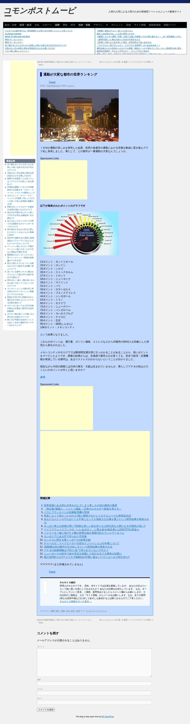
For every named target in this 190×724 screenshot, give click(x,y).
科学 (73, 25)
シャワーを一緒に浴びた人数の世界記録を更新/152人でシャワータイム (84, 533)
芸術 (128, 25)
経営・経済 (25, 25)
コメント (40, 646)
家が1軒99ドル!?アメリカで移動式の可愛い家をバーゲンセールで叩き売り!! (87, 557)
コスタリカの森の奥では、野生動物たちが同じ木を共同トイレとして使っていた (39, 31)
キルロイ (71, 86)
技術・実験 (84, 25)
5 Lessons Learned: (13, 34)
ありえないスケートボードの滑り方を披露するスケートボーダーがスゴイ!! (20, 224)
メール (40, 689)
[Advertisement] (63, 179)
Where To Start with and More (17, 36)
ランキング (90, 611)
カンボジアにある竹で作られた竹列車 (65, 536)
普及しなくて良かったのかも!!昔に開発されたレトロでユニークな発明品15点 (87, 515)
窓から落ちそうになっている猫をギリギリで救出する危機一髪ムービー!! (20, 266)
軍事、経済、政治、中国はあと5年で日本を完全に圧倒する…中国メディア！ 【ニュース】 (136, 54)
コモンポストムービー (39, 13)
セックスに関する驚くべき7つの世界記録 (67, 540)
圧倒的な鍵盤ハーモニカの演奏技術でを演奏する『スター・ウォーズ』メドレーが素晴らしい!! (21, 190)
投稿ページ (170, 25)
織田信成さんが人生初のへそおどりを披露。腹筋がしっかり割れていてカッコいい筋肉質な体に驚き (139, 48)
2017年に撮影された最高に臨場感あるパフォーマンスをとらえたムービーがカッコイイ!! (20, 241)
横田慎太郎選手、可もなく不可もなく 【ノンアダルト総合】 (123, 51)
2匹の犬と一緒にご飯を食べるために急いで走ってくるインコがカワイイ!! (21, 283)
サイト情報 (140, 25)
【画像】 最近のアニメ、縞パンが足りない (115, 31)
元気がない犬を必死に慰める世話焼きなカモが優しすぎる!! (30, 48)
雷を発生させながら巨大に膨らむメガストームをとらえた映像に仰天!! (20, 232)
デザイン (98, 25)
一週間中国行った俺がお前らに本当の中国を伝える (118, 39)
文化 (37, 25)
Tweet (52, 82)
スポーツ (47, 25)
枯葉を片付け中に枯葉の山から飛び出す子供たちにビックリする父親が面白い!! (20, 300)
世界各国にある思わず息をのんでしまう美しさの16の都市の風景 (80, 505)
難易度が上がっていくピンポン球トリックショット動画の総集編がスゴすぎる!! (20, 258)
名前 (39, 680)
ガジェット (117, 25)
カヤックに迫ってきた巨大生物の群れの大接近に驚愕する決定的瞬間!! (20, 308)
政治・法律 (10, 25)
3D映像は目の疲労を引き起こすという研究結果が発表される (78, 546)
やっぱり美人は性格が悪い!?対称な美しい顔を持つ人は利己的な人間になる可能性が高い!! (94, 526)
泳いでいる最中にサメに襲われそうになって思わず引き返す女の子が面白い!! (20, 274)
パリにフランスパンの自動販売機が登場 (66, 512)
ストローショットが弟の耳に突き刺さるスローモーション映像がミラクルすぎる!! (20, 291)
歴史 (65, 25)
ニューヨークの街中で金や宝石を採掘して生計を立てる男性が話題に (83, 553)
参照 (42, 377)
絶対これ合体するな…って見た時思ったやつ (115, 34)
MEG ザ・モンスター (14, 39)
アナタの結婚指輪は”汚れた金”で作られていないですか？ (76, 550)
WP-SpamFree (107, 717)
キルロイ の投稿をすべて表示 (76, 601)
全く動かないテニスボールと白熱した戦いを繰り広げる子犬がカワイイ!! (35, 45)
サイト (40, 698)
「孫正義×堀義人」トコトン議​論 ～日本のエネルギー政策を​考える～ (83, 508)
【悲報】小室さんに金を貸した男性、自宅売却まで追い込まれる (124, 42)
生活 (68, 611)
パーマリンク (101, 611)
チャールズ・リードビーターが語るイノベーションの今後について (81, 543)
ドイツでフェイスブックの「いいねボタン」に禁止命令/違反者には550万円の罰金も (91, 529)
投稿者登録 (155, 25)
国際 (57, 25)
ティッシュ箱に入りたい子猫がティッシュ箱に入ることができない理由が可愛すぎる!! (20, 249)
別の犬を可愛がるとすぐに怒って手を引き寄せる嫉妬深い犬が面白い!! (20, 215)
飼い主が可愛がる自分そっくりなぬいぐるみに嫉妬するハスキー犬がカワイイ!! (20, 322)
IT (107, 25)
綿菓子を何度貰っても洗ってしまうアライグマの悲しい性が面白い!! (20, 181)
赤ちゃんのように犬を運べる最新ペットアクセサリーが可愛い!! (126, 62)
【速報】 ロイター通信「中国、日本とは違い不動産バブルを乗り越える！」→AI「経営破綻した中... (139, 36)
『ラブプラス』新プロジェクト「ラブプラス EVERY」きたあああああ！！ (128, 45)
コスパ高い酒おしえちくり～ (17, 51)
